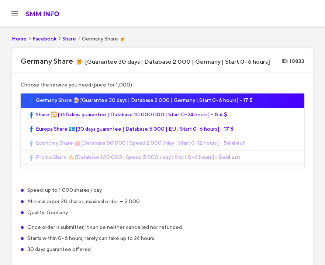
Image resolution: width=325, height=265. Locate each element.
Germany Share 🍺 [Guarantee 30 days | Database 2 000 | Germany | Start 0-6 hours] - (140, 100)
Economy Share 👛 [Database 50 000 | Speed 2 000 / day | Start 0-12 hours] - (136, 143)
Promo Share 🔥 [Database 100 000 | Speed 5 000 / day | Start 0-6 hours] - (134, 157)
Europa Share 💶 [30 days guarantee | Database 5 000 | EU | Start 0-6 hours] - (131, 129)
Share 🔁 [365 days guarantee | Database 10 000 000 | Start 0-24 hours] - (127, 115)
